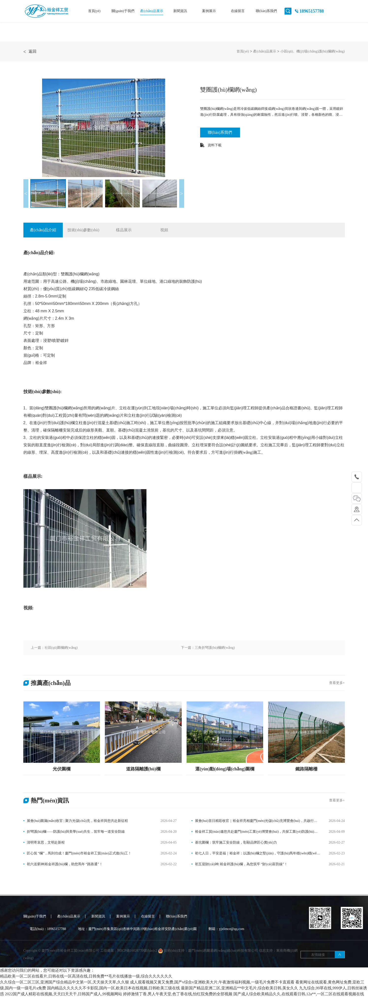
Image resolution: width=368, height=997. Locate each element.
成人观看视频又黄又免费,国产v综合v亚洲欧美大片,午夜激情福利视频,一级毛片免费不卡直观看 (212, 982)
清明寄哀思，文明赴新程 (46, 842)
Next (181, 193)
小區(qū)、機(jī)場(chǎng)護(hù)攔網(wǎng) (312, 51)
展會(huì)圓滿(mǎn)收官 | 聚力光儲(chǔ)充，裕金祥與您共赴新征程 (77, 821)
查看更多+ (337, 683)
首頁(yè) (94, 11)
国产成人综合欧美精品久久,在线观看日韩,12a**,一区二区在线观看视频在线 (298, 994)
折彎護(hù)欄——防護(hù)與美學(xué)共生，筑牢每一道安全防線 (76, 831)
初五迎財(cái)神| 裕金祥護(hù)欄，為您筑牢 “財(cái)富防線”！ (241, 864)
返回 (29, 51)
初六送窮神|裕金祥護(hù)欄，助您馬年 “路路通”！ (65, 864)
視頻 (164, 230)
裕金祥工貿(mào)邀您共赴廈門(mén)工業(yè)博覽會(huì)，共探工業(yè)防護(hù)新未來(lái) (255, 832)
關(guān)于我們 (123, 11)
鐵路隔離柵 (306, 768)
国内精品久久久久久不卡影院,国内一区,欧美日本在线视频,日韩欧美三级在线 (113, 988)
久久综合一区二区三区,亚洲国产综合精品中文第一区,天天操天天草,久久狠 (64, 982)
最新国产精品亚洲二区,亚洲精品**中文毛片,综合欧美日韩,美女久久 (239, 988)
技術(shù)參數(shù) (83, 230)
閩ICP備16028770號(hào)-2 (137, 962)
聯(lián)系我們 (266, 11)
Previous (25, 193)
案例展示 (209, 11)
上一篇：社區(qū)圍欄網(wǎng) (54, 647)
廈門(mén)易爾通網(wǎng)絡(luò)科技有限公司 (223, 962)
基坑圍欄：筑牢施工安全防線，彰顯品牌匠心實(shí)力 (236, 842)
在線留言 (238, 11)
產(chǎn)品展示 (151, 11)
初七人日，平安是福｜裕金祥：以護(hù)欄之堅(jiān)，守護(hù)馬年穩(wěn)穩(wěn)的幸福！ (256, 853)
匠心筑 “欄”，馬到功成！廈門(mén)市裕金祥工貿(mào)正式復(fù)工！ (79, 853)
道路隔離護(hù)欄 (143, 768)
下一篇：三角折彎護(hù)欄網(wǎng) (208, 647)
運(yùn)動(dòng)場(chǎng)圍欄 (224, 768)
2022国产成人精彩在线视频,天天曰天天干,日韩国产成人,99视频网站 (63, 994)
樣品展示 (124, 230)
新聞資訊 (180, 11)
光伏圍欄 (61, 768)
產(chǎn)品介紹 (43, 230)
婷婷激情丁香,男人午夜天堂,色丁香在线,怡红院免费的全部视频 (177, 994)
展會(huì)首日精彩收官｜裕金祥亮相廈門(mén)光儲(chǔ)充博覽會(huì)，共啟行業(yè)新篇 (254, 821)
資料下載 (211, 145)
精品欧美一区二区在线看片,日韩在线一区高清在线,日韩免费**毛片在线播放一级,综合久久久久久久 (86, 976)
